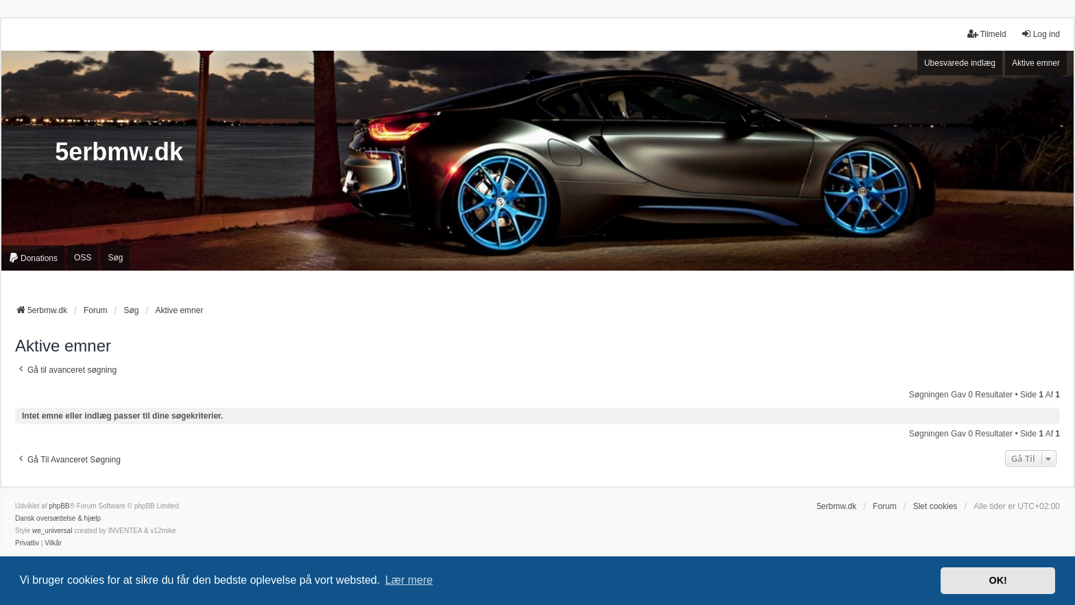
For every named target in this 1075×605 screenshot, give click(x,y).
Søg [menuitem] (115, 257)
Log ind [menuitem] (1040, 34)
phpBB (59, 506)
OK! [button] (997, 580)
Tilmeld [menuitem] (986, 34)
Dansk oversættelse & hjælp (58, 518)
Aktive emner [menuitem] (1036, 63)
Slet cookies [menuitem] (935, 506)
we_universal (52, 530)
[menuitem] (32, 258)
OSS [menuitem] (82, 257)
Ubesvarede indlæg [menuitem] (959, 63)
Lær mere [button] (409, 580)
